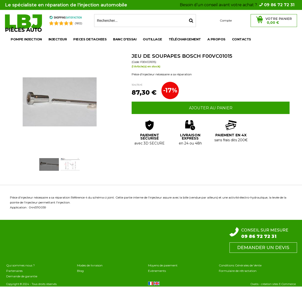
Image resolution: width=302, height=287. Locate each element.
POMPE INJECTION (26, 39)
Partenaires (14, 271)
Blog (80, 271)
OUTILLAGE (152, 39)
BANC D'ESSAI (124, 39)
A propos (216, 39)
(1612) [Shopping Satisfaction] (78, 23)
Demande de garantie (21, 276)
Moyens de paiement (163, 265)
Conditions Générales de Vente (240, 265)
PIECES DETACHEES (90, 39)
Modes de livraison (90, 265)
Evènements (157, 271)
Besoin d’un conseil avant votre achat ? (237, 4)
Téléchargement (185, 39)
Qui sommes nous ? (20, 265)
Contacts (241, 39)
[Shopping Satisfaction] (65, 18)
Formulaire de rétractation (238, 271)
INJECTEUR (57, 39)
